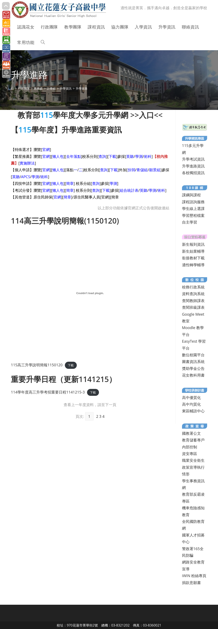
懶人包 (58, 156)
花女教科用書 (193, 375)
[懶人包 (57, 183)
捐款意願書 (191, 582)
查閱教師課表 (193, 300)
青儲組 (142, 169)
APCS (25, 176)
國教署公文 (191, 433)
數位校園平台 (193, 354)
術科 (147, 156)
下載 (112, 156)
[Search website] (43, 42)
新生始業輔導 (193, 251)
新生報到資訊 (193, 244)
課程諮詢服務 (193, 201)
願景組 (154, 169)
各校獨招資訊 (193, 172)
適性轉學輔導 (193, 264)
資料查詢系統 (193, 293)
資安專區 (189, 453)
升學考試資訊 (193, 159)
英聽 (130, 156)
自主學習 (189, 222)
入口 (146, 115)
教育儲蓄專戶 (193, 439)
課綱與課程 (191, 194)
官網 (46, 149)
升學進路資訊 (193, 166)
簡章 (70, 183)
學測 (139, 156)
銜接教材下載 (193, 257)
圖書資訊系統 (193, 361)
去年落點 (73, 156)
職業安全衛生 (193, 460)
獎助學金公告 (193, 368)
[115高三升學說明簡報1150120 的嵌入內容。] (90, 293)
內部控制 (189, 446)
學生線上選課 (193, 208)
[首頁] (12, 88)
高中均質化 (191, 404)
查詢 (102, 156)
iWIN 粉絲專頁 (194, 575)
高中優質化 (191, 397)
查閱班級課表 (193, 307)
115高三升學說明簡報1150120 (37, 364)
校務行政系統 (193, 286)
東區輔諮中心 (193, 410)
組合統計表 (129, 190)
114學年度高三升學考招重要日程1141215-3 (48, 392)
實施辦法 (27, 163)
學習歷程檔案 (193, 215)
